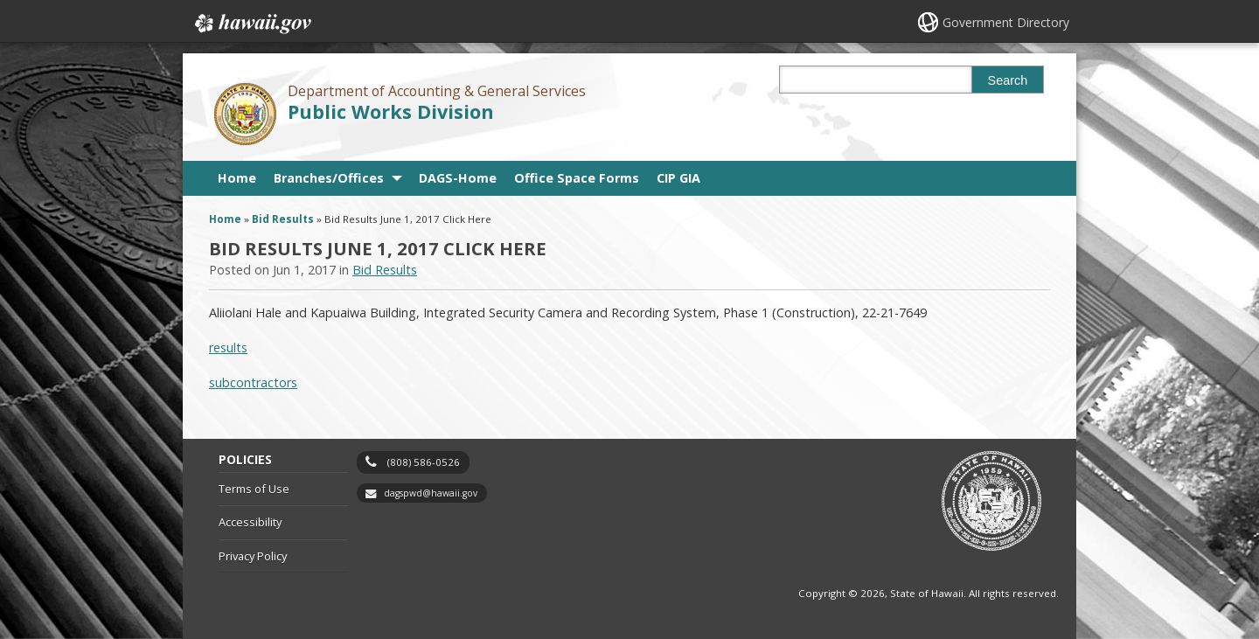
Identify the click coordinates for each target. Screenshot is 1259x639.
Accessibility (250, 522)
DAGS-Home (458, 178)
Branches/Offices (329, 178)
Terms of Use (254, 489)
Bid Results (283, 219)
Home (237, 178)
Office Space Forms (576, 178)
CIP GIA (678, 178)
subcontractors (253, 382)
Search (1008, 80)
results (228, 347)
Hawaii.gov (251, 23)
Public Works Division (391, 111)
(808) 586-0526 (423, 462)
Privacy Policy (253, 556)
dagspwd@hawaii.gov (430, 493)
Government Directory (1006, 22)
